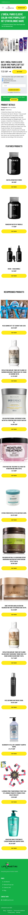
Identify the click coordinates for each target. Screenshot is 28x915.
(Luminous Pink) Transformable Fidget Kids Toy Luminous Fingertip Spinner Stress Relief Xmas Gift (14, 793)
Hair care (10, 107)
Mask (14, 107)
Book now (14, 99)
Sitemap (18, 912)
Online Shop (21, 7)
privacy (11, 92)
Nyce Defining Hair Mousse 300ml (14, 700)
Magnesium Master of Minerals (14, 224)
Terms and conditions (19, 910)
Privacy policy (11, 912)
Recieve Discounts (14, 90)
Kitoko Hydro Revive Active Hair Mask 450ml (14, 513)
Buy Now (19, 71)
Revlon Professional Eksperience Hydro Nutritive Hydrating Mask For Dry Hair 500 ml (14, 420)
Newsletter (6, 82)
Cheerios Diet (7, 887)
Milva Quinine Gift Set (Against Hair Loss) (14, 326)
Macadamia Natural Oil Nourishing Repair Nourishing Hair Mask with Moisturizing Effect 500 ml (14, 559)
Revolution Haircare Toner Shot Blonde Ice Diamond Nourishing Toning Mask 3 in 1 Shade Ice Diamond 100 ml (14, 372)
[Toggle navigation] (3, 7)
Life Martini (7, 881)
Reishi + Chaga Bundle (14, 269)
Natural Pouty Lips (8, 884)
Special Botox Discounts (10, 81)
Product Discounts (8, 79)
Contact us (9, 910)
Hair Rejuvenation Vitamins (14, 180)
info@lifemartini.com (6, 2)
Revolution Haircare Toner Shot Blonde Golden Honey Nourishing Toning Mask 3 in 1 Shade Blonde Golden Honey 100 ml (14, 654)
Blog (5, 890)
